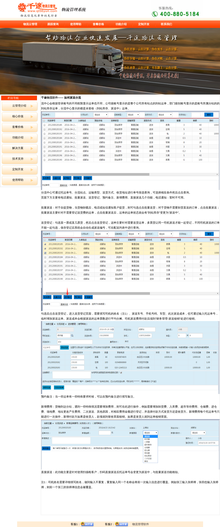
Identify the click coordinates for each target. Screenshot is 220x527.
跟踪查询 (53, 24)
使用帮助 (75, 24)
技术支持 (17, 158)
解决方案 (17, 148)
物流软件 (52, 97)
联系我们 (166, 24)
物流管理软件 (140, 524)
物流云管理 (30, 24)
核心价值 (17, 116)
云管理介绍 (19, 105)
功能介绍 (121, 24)
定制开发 (143, 24)
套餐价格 (98, 24)
